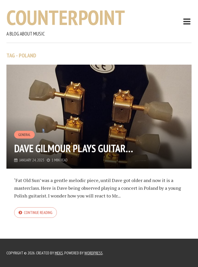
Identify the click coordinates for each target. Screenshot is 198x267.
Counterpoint (65, 17)
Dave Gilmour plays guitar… (73, 148)
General (24, 134)
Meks (59, 252)
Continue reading (38, 212)
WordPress (93, 252)
